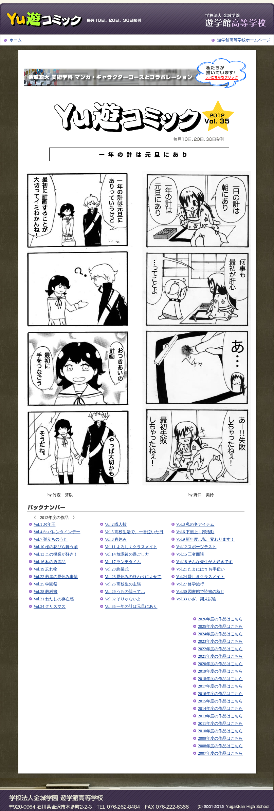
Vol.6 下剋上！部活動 (195, 531)
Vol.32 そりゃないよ (123, 599)
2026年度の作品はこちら (220, 619)
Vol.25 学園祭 (45, 584)
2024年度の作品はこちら (220, 634)
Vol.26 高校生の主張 (123, 584)
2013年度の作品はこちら (220, 716)
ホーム (16, 40)
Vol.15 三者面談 (190, 554)
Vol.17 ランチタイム (123, 561)
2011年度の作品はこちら (220, 723)
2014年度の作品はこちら (220, 708)
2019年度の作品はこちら (220, 671)
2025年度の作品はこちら (220, 626)
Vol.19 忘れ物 (45, 569)
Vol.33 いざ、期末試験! (197, 599)
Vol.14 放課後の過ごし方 (127, 554)
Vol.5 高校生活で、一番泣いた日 (134, 531)
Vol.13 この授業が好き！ (56, 554)
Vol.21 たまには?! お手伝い (200, 569)
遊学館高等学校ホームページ (243, 40)
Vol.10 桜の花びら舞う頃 (56, 546)
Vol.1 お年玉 (44, 524)
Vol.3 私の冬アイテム (195, 524)
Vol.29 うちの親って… (125, 591)
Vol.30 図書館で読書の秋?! (200, 591)
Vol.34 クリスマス (50, 606)
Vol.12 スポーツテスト (196, 546)
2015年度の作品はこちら (220, 701)
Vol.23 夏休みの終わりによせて (133, 576)
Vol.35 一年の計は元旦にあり (131, 606)
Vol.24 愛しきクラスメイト (200, 576)
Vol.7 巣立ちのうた (51, 539)
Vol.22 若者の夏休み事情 (56, 576)
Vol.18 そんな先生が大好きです (204, 561)
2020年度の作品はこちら (220, 663)
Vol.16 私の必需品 (50, 561)
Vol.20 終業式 (117, 569)
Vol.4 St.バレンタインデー (57, 531)
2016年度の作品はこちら (220, 693)
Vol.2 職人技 (116, 524)
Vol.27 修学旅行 (190, 584)
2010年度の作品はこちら (220, 731)
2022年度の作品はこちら (220, 648)
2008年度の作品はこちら (220, 746)
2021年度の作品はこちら (220, 656)
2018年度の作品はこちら (220, 678)
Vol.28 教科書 (45, 591)
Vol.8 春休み (116, 539)
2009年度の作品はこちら (220, 738)
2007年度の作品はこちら (220, 753)
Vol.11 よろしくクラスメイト (131, 546)
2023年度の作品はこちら (220, 641)
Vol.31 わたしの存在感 (54, 599)
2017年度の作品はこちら (220, 686)
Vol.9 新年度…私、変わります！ (205, 539)
